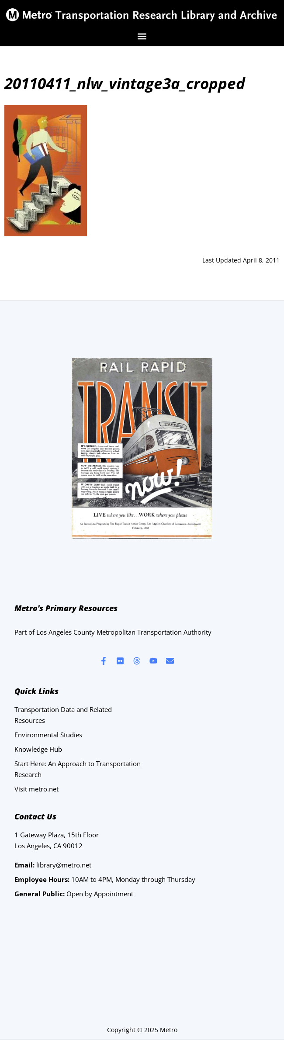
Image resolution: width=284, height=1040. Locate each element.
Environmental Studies (48, 734)
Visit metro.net (36, 788)
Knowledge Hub (38, 749)
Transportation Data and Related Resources (63, 715)
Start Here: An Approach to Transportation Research (77, 769)
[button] (142, 36)
